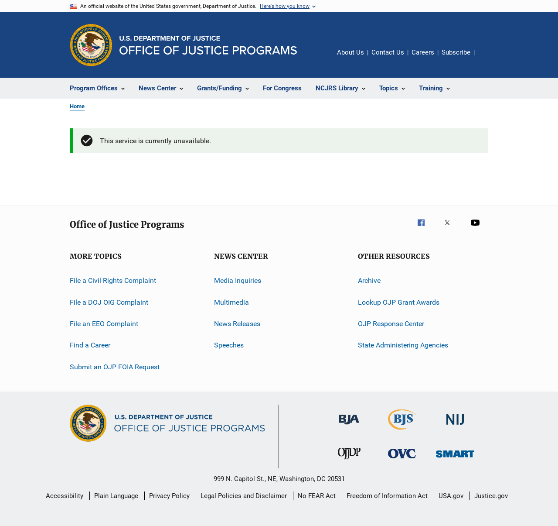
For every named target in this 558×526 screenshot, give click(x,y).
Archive (369, 280)
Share (488, 58)
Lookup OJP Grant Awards (398, 302)
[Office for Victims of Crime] (402, 460)
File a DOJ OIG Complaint (109, 302)
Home (77, 106)
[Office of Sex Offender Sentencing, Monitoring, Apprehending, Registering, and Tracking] (455, 459)
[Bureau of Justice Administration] (349, 426)
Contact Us (387, 52)
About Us (350, 52)
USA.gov (451, 496)
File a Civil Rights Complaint (113, 280)
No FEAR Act (317, 496)
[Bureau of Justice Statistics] (402, 431)
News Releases (237, 324)
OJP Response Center (391, 324)
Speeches (229, 345)
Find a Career (90, 345)
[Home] (208, 45)
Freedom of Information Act (387, 496)
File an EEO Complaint (104, 324)
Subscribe (456, 52)
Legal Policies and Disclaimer (244, 496)
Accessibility (64, 496)
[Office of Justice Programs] (91, 45)
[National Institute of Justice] (455, 426)
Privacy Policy (169, 496)
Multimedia (231, 302)
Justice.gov (491, 496)
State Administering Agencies (403, 345)
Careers (423, 52)
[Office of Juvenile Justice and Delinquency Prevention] (349, 461)
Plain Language (116, 496)
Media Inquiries (237, 280)
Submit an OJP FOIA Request (115, 367)
